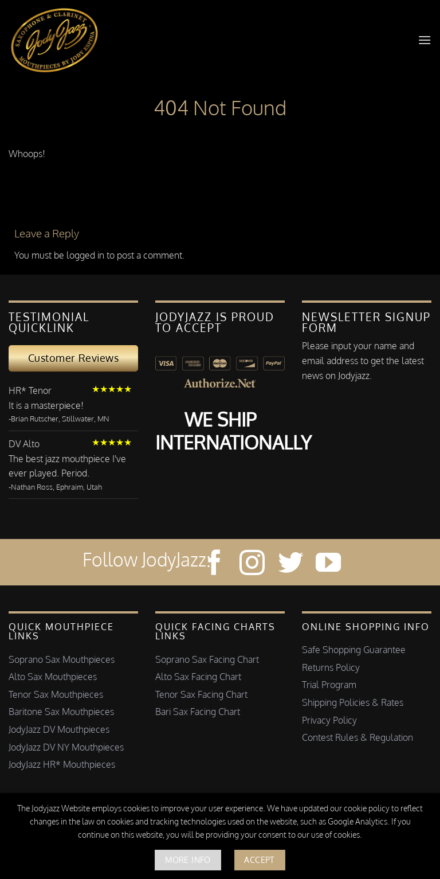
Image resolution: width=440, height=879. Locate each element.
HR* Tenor (30, 390)
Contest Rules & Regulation (357, 737)
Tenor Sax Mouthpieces (56, 694)
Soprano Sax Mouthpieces (62, 659)
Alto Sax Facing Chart (198, 676)
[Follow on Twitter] (290, 564)
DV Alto (24, 444)
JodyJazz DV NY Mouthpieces (66, 747)
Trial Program (329, 684)
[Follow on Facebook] (214, 564)
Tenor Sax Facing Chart (201, 694)
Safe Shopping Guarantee (354, 649)
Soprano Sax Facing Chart (207, 659)
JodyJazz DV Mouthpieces (59, 729)
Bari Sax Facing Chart (197, 711)
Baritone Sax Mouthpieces (61, 711)
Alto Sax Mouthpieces (53, 676)
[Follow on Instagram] (252, 564)
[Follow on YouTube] (328, 564)
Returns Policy (331, 667)
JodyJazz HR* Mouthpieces (62, 764)
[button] (424, 40)
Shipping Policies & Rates (352, 702)
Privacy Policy (329, 720)
